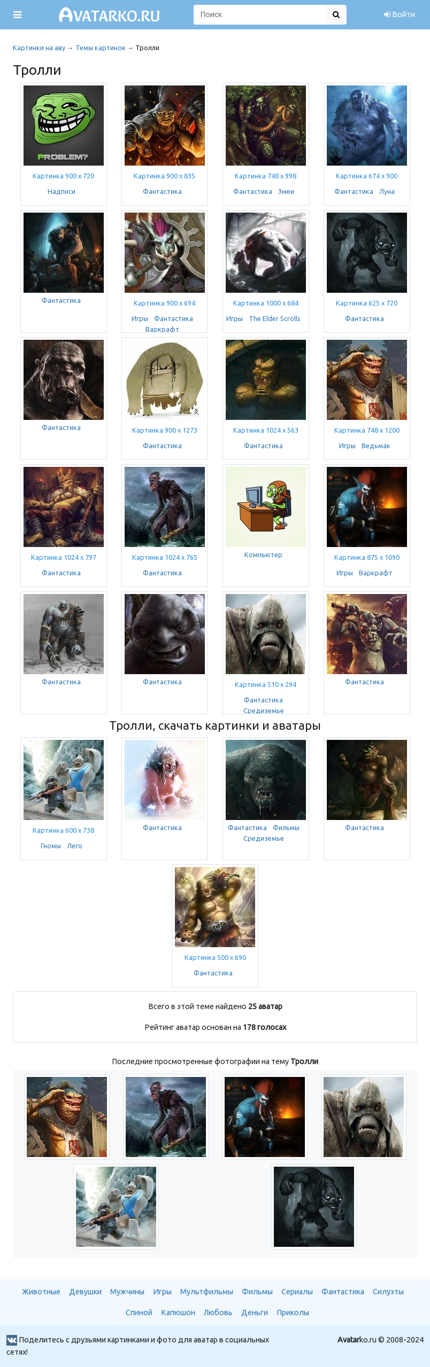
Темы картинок (100, 47)
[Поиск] (260, 15)
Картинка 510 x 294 (265, 684)
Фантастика (162, 191)
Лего (74, 845)
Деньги (254, 1312)
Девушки (85, 1291)
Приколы (293, 1312)
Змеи (286, 191)
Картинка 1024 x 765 (164, 557)
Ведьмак (376, 445)
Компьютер (263, 554)
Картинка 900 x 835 (164, 175)
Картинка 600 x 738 (63, 830)
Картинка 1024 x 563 (265, 430)
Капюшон (178, 1312)
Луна (387, 191)
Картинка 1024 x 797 (63, 557)
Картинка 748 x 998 (265, 175)
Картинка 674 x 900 (366, 175)
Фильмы (286, 827)
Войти (399, 14)
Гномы (51, 845)
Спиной (139, 1312)
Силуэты (388, 1291)
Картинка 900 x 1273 (164, 430)
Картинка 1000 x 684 (265, 303)
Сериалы (297, 1291)
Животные (41, 1291)
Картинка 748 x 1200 (367, 430)
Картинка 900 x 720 (63, 175)
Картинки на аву (39, 47)
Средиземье (263, 710)
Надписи (61, 191)
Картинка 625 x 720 (366, 303)
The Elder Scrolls (275, 318)
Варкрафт (162, 329)
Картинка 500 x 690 (215, 957)
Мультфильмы (206, 1291)
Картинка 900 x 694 (164, 303)
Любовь (218, 1312)
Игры (140, 318)
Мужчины (127, 1291)
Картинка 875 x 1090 (367, 557)
